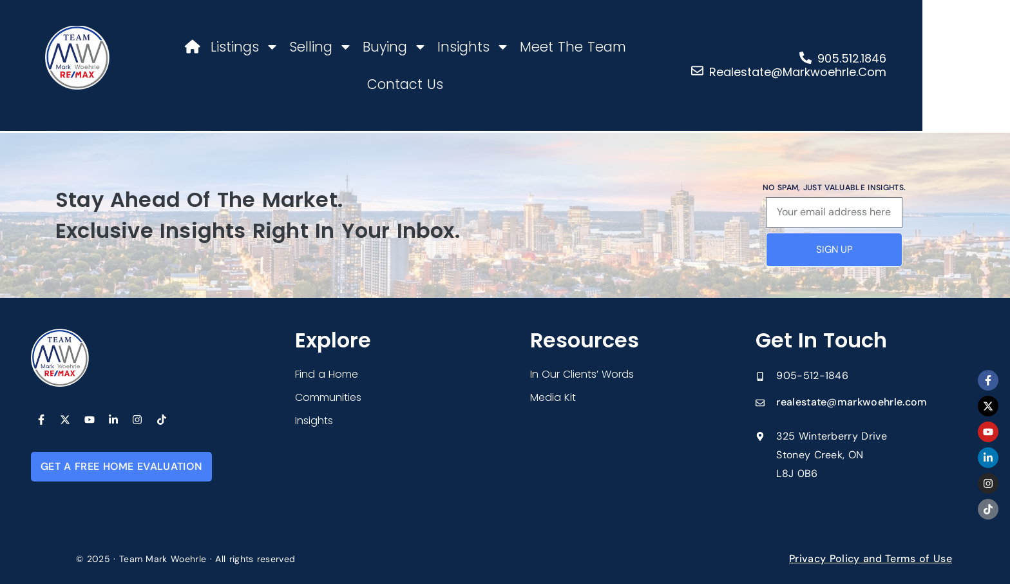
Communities (328, 397)
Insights (468, 47)
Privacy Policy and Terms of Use (870, 558)
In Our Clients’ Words (582, 374)
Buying (389, 47)
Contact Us (669, 46)
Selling (315, 47)
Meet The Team (568, 46)
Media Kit (553, 397)
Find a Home (326, 374)
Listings (239, 47)
